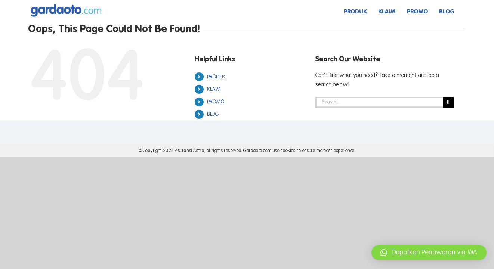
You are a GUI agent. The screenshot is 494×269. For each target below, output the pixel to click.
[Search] (448, 102)
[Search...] (379, 102)
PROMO (216, 102)
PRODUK (216, 77)
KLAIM (214, 89)
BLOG (213, 114)
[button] (429, 252)
